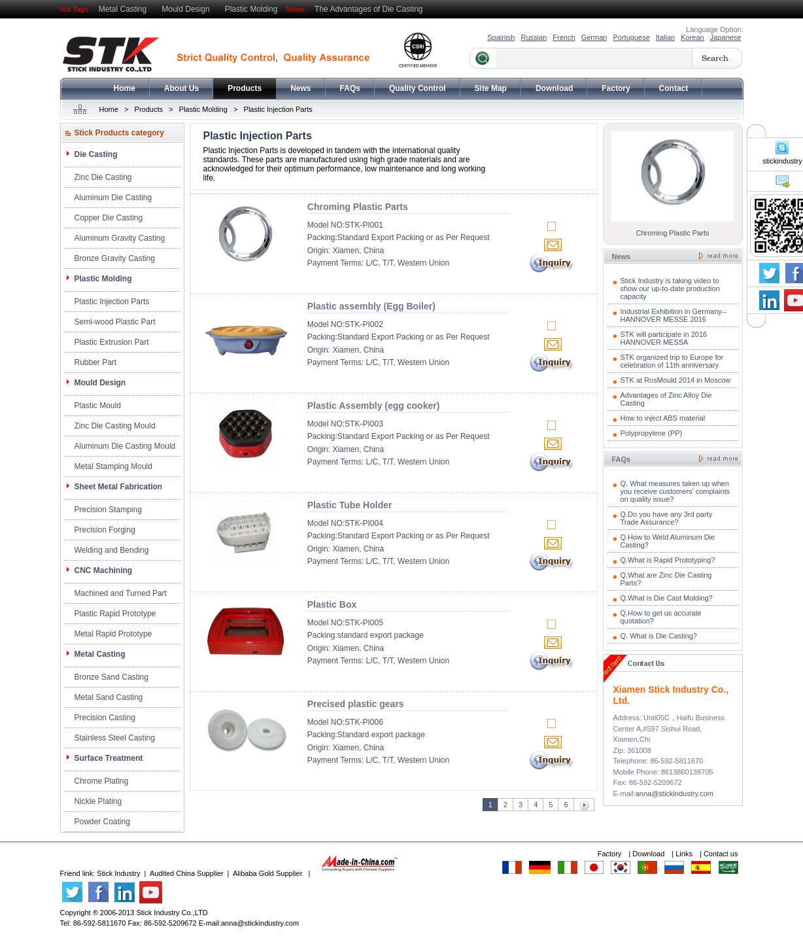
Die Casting (96, 154)
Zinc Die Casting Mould (115, 425)
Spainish (501, 37)
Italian (665, 37)
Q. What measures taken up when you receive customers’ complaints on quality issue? (675, 491)
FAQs (350, 88)
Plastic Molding (251, 9)
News (300, 88)
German (594, 37)
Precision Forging (105, 529)
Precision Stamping (108, 509)
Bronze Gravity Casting (115, 258)
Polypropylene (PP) (652, 433)
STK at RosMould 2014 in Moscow (676, 380)
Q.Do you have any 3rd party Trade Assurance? (667, 518)
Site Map (491, 88)
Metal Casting (122, 9)
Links (684, 854)
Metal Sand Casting (109, 697)
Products (245, 88)
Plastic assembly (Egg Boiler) (371, 306)
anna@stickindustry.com (674, 793)
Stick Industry (118, 873)
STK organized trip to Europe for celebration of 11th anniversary (672, 361)
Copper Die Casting (109, 217)
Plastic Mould (98, 405)
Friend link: (78, 873)
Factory (616, 88)
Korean (692, 37)
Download (554, 88)
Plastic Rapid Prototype (115, 613)
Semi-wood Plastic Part (115, 321)
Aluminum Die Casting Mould (125, 446)
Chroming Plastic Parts (357, 206)
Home (124, 88)
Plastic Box (331, 604)
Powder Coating (102, 821)
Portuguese (631, 37)
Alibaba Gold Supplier (267, 873)
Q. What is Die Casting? (659, 636)
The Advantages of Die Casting (368, 9)
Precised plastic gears (355, 704)
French (564, 37)
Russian (534, 37)
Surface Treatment (109, 758)
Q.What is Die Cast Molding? (667, 598)
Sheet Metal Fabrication (119, 486)
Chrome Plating (102, 781)
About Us (181, 88)
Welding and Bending (112, 550)
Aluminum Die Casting (113, 197)
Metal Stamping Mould (113, 466)
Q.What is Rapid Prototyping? (668, 560)
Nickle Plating (98, 801)
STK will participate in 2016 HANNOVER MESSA (664, 338)
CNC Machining (104, 570)
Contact (674, 88)
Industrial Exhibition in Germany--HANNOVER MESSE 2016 (674, 315)
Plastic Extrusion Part (112, 342)
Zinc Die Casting (103, 177)
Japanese (726, 37)
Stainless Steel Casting (115, 737)
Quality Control (417, 88)
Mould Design (185, 9)
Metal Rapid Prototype (113, 633)
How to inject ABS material (663, 418)
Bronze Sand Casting (111, 677)
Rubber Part (96, 362)
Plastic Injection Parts (278, 109)
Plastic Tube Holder (349, 505)
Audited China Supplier (187, 873)
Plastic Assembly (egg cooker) (373, 405)
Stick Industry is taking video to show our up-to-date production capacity (670, 288)
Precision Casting (105, 717)
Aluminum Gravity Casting (120, 238)
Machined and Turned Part (121, 593)
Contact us (721, 854)
